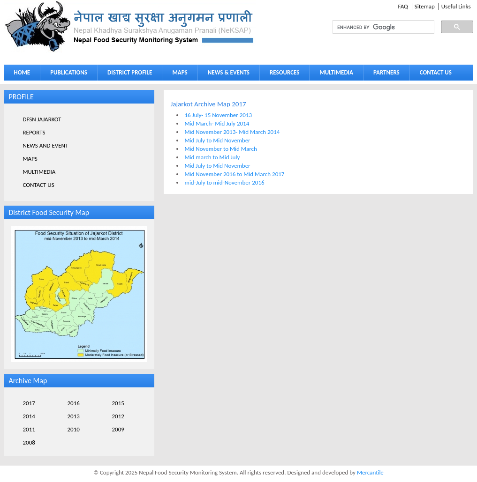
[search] (374, 27)
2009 (118, 429)
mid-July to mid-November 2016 (225, 182)
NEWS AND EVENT (45, 145)
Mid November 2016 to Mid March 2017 (235, 174)
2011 (29, 429)
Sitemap (425, 6)
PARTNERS (386, 72)
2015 (118, 403)
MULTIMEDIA (334, 74)
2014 (29, 416)
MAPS (177, 74)
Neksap (130, 26)
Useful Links (456, 6)
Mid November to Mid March (221, 148)
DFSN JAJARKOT (42, 119)
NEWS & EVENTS (229, 72)
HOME (22, 72)
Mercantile (370, 472)
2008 (29, 442)
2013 (74, 416)
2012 (118, 416)
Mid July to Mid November (217, 140)
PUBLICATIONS (66, 74)
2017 (29, 403)
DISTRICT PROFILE (127, 74)
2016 (74, 403)
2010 (74, 429)
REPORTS (34, 132)
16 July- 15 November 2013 (218, 115)
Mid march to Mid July (212, 157)
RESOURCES (282, 74)
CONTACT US (436, 72)
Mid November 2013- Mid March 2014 (232, 131)
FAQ (403, 6)
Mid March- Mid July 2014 (217, 123)
